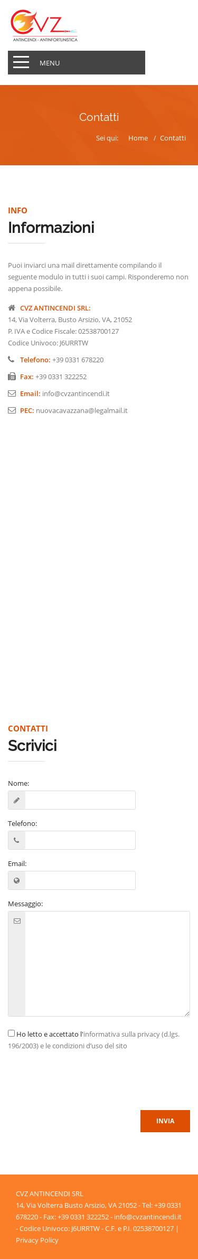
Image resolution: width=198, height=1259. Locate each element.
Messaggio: (25, 903)
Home (138, 138)
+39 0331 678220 (77, 359)
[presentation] (88, 1081)
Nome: (18, 783)
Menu (50, 63)
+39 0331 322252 (61, 376)
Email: (17, 863)
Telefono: (22, 823)
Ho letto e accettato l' (94, 1039)
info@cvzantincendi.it (76, 393)
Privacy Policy (37, 1240)
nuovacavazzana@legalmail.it (82, 410)
